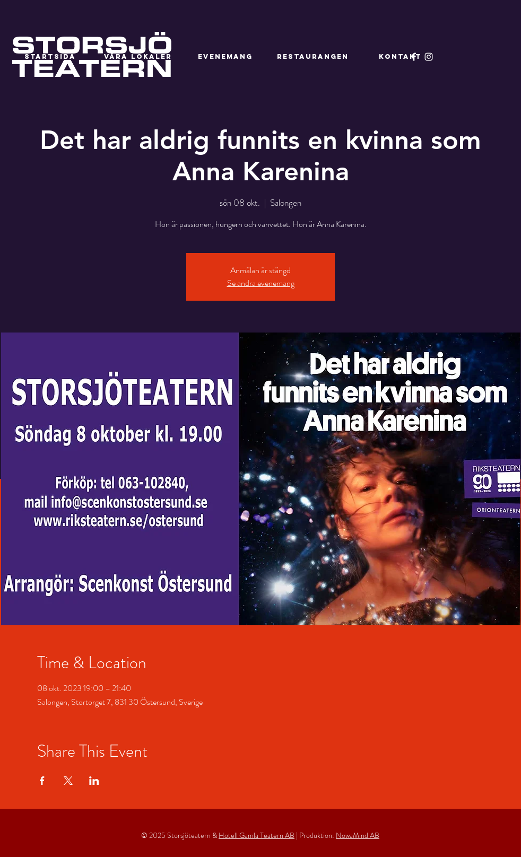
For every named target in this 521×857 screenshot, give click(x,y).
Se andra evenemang (260, 283)
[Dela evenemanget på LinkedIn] (94, 780)
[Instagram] (428, 56)
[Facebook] (414, 56)
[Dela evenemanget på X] (68, 780)
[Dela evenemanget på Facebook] (42, 780)
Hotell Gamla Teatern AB (256, 835)
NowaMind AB (357, 835)
